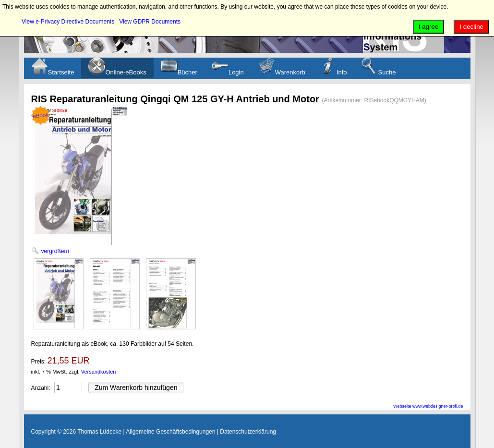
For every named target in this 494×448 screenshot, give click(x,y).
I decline (471, 26)
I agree (429, 26)
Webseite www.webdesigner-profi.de (428, 406)
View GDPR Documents (150, 21)
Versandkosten (98, 372)
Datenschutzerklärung (248, 431)
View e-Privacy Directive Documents (68, 21)
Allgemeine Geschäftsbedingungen (170, 431)
